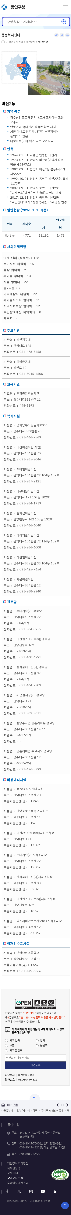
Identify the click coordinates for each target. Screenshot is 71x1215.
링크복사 (62, 35)
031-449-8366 (30, 970)
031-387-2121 (30, 481)
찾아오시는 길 (15, 1178)
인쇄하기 (67, 35)
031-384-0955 (30, 629)
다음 (67, 1105)
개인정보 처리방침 (17, 1163)
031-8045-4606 (31, 373)
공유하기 (56, 35)
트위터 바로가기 (19, 1191)
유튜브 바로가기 (43, 1191)
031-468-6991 (30, 657)
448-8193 (27, 405)
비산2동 (30, 41)
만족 (40, 1040)
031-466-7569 (30, 437)
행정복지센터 (16, 41)
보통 (9, 1045)
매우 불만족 (13, 1050)
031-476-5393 (30, 769)
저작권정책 (13, 1168)
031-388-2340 (30, 591)
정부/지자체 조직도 (27, 1110)
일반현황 (43, 41)
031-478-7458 (30, 351)
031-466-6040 (30, 525)
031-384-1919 (30, 503)
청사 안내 (12, 1173)
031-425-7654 (30, 569)
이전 (57, 1105)
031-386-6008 (30, 547)
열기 (35, 1097)
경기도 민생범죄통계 (52, 1110)
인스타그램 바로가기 (31, 1191)
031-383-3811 (30, 713)
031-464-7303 (30, 685)
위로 (65, 1205)
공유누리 (8, 1110)
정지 (62, 1105)
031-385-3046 (30, 459)
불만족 (42, 1045)
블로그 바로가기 (55, 1191)
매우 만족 (12, 1040)
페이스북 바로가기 (7, 1191)
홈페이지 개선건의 (17, 1183)
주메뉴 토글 (65, 7)
